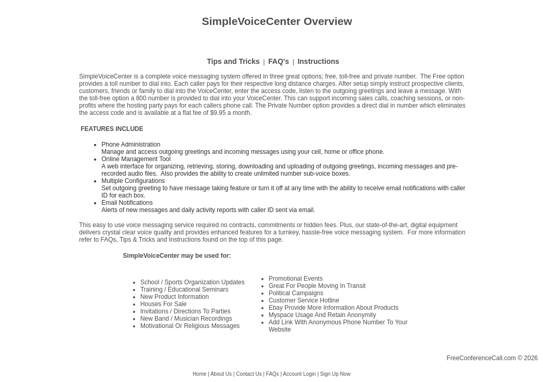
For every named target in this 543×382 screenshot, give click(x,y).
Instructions (318, 61)
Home (200, 374)
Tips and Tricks (233, 61)
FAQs (272, 374)
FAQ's (278, 61)
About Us (221, 374)
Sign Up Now (335, 374)
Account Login (299, 374)
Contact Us (248, 374)
